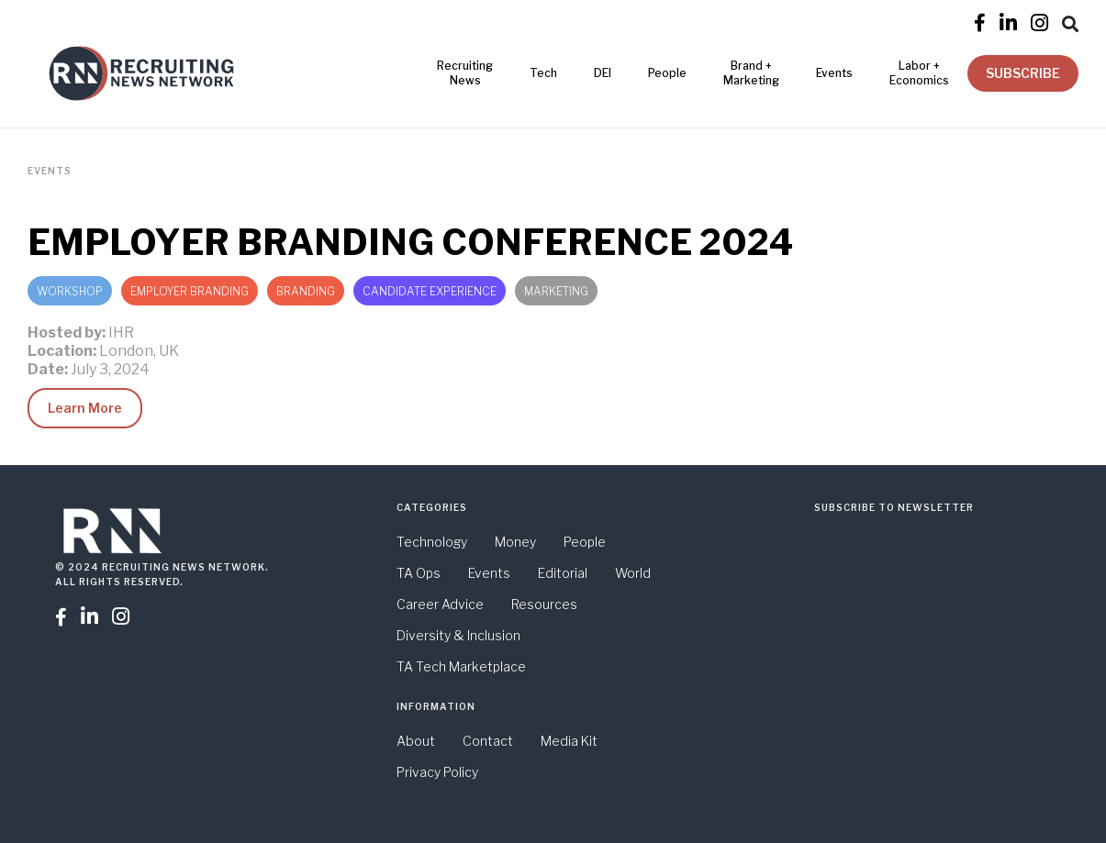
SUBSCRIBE (1023, 73)
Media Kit (569, 741)
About (416, 741)
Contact (488, 741)
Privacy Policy (437, 772)
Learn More (85, 408)
